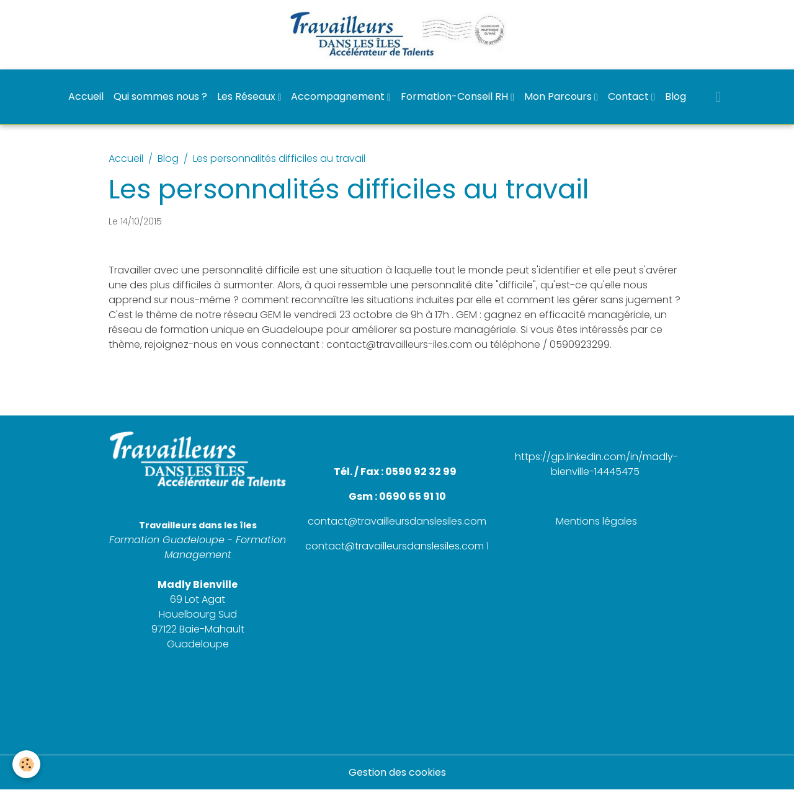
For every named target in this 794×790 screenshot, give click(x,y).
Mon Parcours (559, 96)
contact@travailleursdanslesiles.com (397, 521)
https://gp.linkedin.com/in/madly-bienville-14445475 (596, 464)
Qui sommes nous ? (160, 96)
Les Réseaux (247, 96)
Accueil (86, 96)
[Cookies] (26, 764)
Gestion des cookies (397, 772)
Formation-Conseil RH (456, 96)
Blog (675, 96)
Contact (629, 96)
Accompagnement (339, 96)
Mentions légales (596, 521)
